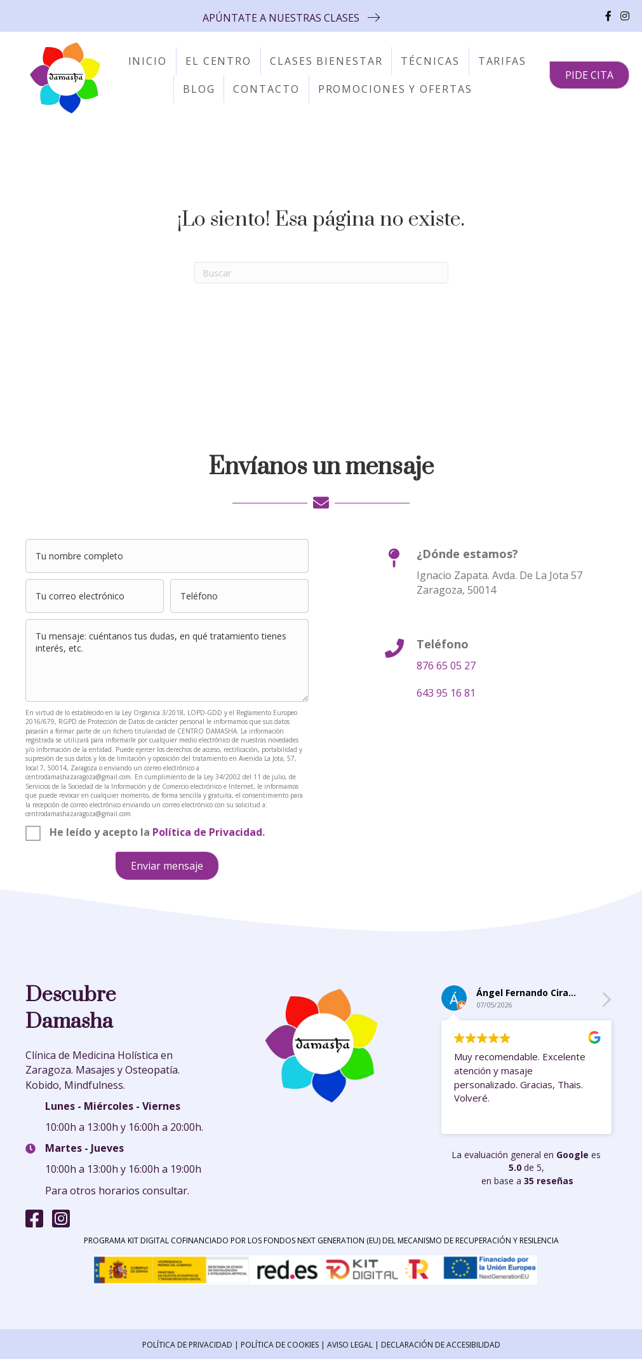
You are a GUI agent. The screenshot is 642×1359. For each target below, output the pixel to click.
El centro (218, 61)
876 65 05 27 (446, 666)
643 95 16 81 (446, 693)
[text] (167, 556)
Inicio (147, 61)
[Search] (321, 272)
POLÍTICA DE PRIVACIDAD (187, 1344)
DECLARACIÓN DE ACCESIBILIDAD (440, 1344)
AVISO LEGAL (350, 1344)
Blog (199, 89)
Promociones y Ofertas (395, 89)
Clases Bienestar (326, 61)
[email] (94, 596)
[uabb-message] (167, 660)
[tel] (239, 596)
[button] (291, 17)
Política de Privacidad (207, 832)
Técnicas (430, 61)
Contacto (266, 89)
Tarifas (502, 61)
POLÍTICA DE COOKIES (280, 1344)
